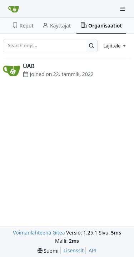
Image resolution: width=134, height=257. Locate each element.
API (92, 250)
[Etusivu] (14, 8)
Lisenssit (74, 250)
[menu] (115, 45)
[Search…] (92, 46)
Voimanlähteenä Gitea (39, 232)
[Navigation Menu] (123, 9)
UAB (29, 66)
